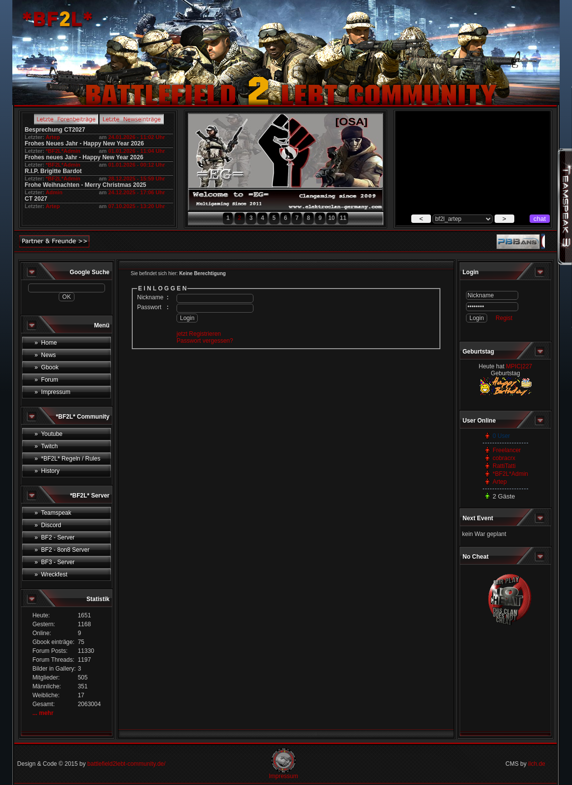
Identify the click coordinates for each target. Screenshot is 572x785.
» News (45, 355)
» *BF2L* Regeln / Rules (67, 458)
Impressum (283, 776)
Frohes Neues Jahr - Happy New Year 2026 (84, 143)
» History (47, 470)
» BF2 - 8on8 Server (62, 549)
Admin (53, 192)
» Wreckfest (51, 574)
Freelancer (507, 450)
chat (540, 218)
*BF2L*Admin (63, 151)
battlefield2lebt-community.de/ (126, 763)
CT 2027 (36, 198)
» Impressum (53, 392)
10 (331, 217)
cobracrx (504, 458)
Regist (504, 318)
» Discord (48, 525)
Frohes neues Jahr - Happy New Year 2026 (84, 157)
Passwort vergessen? (205, 340)
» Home (46, 342)
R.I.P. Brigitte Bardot (53, 171)
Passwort (149, 307)
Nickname (150, 297)
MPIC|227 (519, 366)
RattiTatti (504, 466)
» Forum (46, 379)
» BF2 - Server (54, 537)
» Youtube (49, 433)
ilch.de (536, 763)
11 (343, 217)
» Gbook (47, 367)
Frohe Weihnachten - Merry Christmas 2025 (85, 184)
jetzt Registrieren (199, 333)
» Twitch (46, 446)
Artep (52, 137)
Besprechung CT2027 (55, 129)
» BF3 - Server (54, 562)
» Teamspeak (53, 512)
